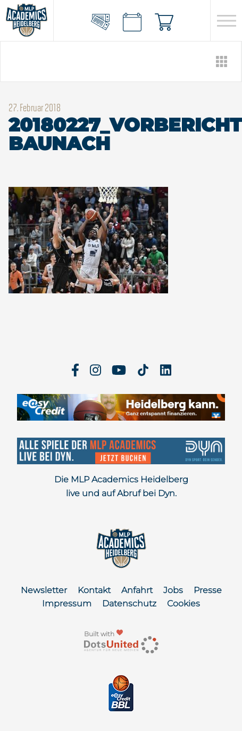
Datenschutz (129, 603)
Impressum (66, 603)
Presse (208, 590)
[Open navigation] (226, 21)
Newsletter (44, 590)
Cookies (183, 603)
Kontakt (94, 590)
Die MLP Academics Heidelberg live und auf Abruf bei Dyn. (121, 486)
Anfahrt (137, 590)
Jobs (173, 590)
